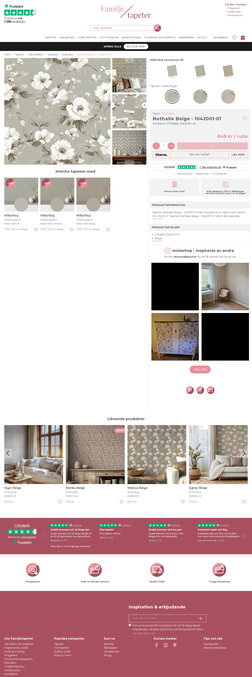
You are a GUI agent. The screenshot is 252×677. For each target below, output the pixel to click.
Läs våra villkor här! (143, 638)
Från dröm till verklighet (19, 649)
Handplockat (112, 656)
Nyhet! (120, 435)
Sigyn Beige (12, 493)
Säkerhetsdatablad (214, 653)
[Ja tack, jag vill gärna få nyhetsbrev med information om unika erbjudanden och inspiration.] (167, 624)
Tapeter (59, 649)
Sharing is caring (14, 656)
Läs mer (238, 154)
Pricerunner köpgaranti (18, 664)
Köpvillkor (10, 668)
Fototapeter (61, 653)
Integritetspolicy (14, 671)
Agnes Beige (198, 493)
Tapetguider (210, 649)
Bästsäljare (110, 653)
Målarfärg (11, 215)
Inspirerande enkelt (16, 653)
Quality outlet (62, 656)
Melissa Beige (137, 493)
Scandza (168, 113)
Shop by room (63, 660)
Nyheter (109, 649)
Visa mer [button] (200, 380)
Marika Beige (75, 493)
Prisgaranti (10, 660)
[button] (175, 297)
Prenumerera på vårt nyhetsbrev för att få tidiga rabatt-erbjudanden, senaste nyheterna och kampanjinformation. (168, 634)
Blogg (107, 660)
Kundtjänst (221, 37)
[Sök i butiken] (123, 28)
